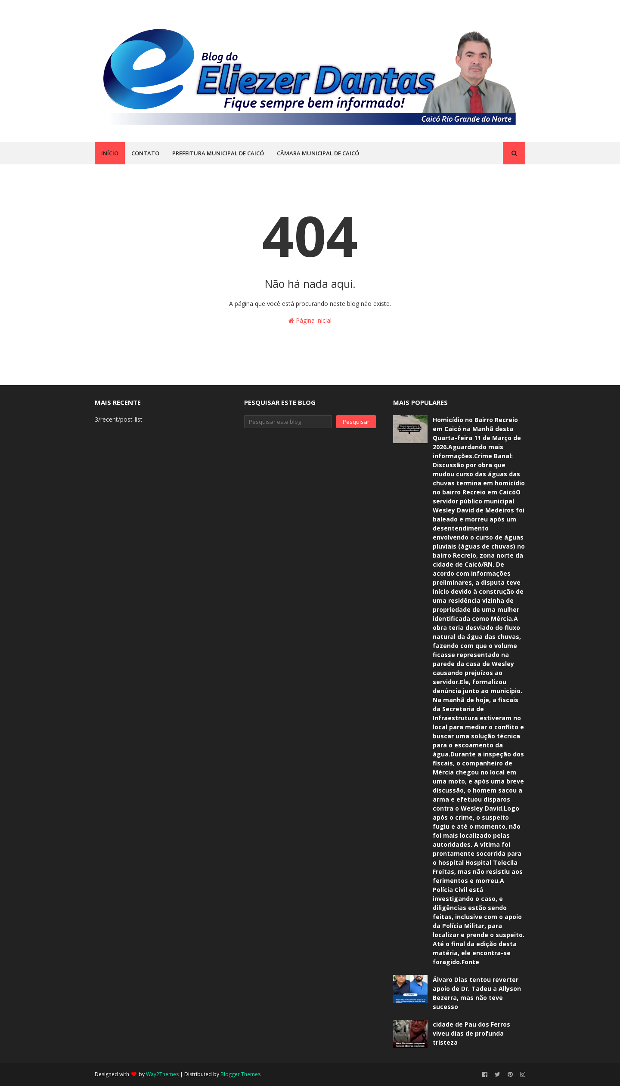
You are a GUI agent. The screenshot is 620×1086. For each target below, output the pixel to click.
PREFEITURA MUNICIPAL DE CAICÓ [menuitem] (218, 153)
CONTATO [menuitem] (145, 153)
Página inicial (310, 320)
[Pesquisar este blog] (288, 421)
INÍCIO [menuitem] (109, 153)
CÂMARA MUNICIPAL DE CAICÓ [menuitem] (318, 153)
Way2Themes (162, 1074)
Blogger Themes (240, 1074)
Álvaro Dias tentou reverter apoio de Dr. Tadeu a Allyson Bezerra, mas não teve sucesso (477, 993)
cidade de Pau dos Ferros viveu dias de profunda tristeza (471, 1033)
